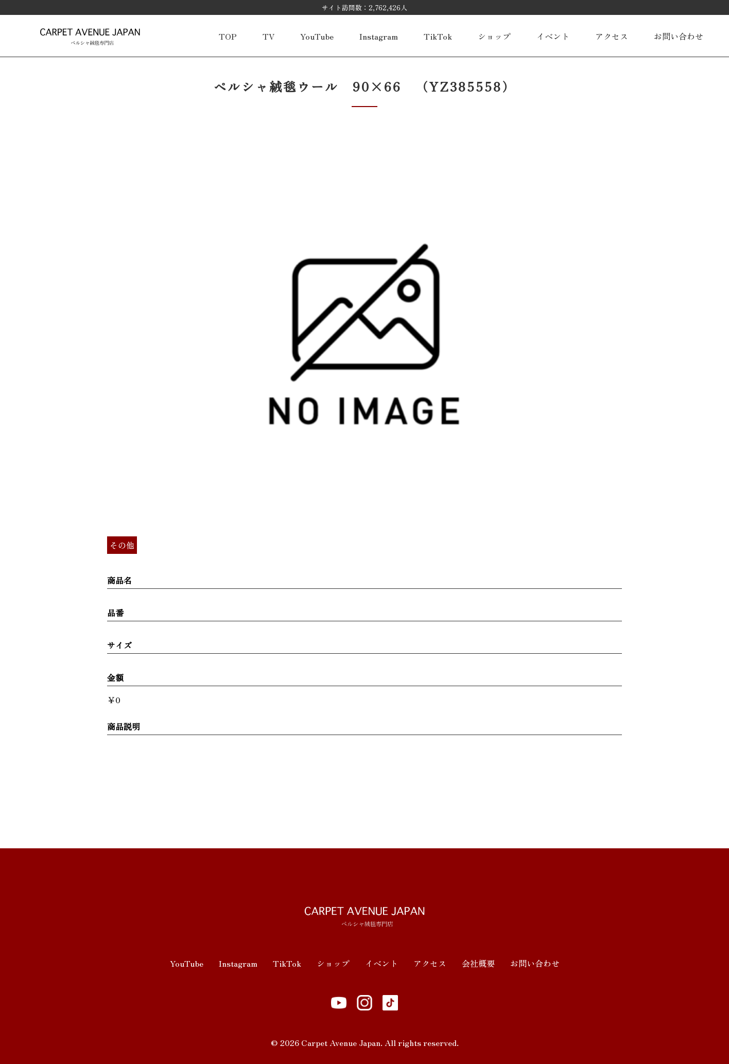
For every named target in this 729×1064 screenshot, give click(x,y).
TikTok (438, 36)
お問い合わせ (678, 36)
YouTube (317, 36)
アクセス (611, 36)
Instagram (378, 36)
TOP (228, 36)
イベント (552, 36)
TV (268, 36)
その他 (122, 545)
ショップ (494, 36)
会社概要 (478, 963)
